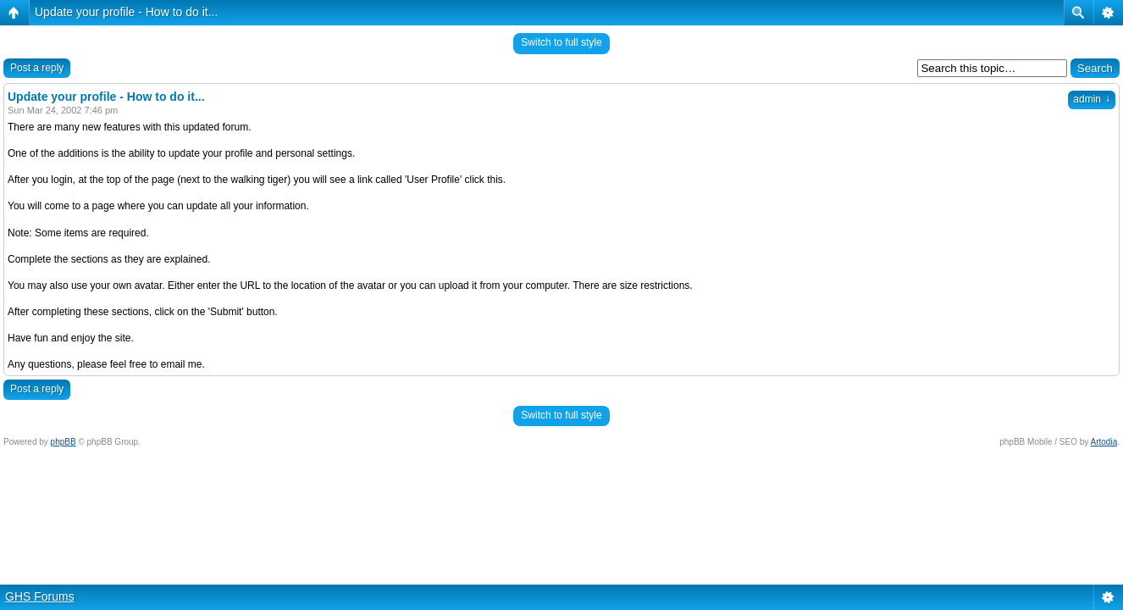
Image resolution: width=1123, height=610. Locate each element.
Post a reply (37, 68)
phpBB (63, 441)
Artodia (1104, 441)
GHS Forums (40, 596)
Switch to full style (561, 42)
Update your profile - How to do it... (126, 12)
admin (1091, 99)
